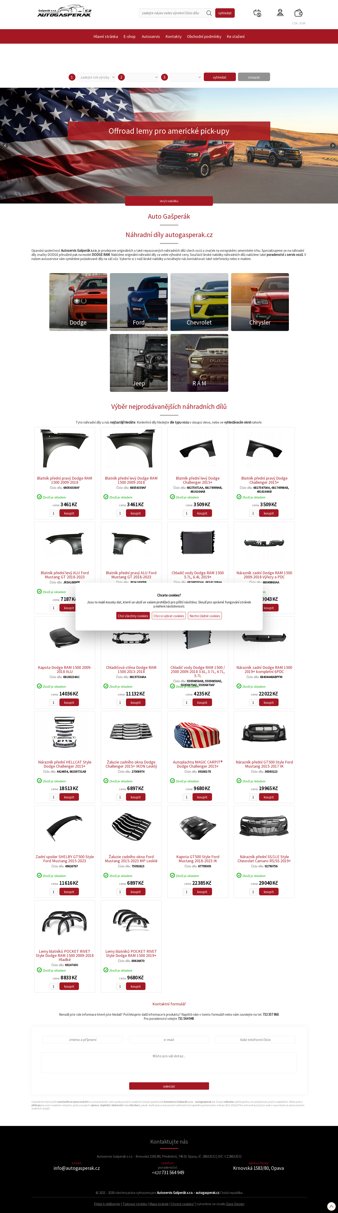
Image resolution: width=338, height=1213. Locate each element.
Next (333, 145)
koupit (69, 513)
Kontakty (173, 36)
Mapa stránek (159, 1204)
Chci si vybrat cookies (169, 616)
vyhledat (219, 77)
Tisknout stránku (135, 1204)
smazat (254, 77)
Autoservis (151, 36)
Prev (5, 145)
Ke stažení (236, 36)
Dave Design (235, 1204)
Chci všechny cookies (133, 616)
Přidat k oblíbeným (107, 1204)
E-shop (129, 36)
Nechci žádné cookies (205, 616)
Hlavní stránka (105, 36)
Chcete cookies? (183, 1204)
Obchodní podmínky (204, 36)
